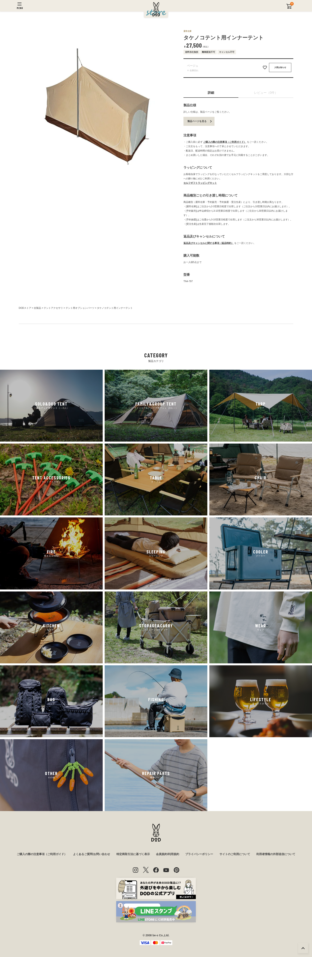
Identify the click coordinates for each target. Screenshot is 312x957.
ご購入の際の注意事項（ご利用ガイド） (224, 142)
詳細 (211, 92)
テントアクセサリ (53, 308)
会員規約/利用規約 (167, 854)
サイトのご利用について (234, 854)
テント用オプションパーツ (80, 308)
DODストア (25, 308)
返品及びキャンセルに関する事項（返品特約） (208, 243)
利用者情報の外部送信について (275, 854)
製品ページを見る (197, 121)
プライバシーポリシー (199, 854)
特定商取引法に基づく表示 (133, 854)
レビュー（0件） (266, 92)
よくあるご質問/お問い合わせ (91, 854)
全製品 (37, 308)
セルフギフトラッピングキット (200, 183)
